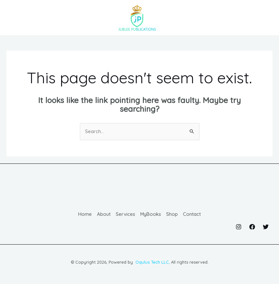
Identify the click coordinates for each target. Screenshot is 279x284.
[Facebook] (252, 227)
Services (125, 215)
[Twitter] (266, 227)
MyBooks (150, 215)
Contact (192, 215)
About (104, 215)
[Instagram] (238, 227)
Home (85, 215)
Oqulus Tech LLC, (152, 262)
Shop (172, 215)
